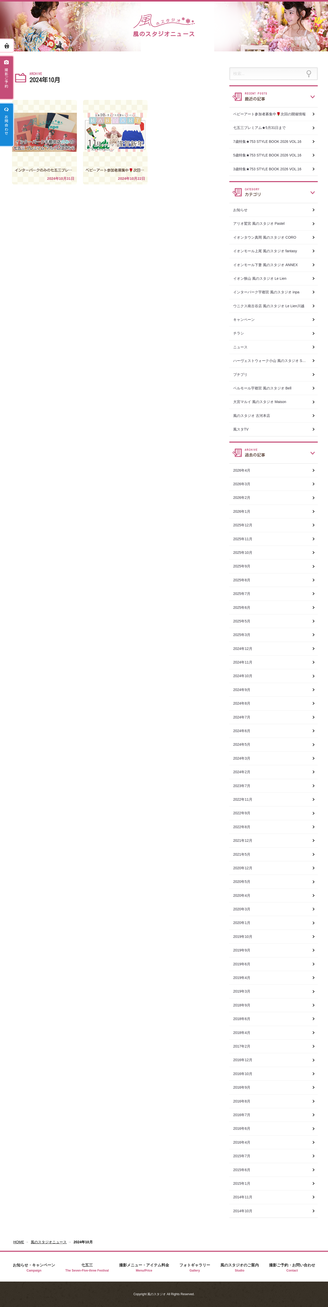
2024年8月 (244, 703)
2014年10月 (245, 1211)
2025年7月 (244, 594)
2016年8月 (244, 1101)
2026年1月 (244, 511)
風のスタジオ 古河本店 (254, 416)
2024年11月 (245, 662)
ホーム (7, 46)
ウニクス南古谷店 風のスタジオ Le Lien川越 (271, 306)
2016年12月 (245, 1060)
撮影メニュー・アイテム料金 (144, 1268)
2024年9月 (244, 690)
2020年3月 (244, 909)
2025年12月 (245, 525)
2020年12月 (245, 868)
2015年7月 (244, 1156)
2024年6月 (244, 731)
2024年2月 (244, 772)
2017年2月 (244, 1046)
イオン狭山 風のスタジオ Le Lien (262, 278)
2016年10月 (245, 1074)
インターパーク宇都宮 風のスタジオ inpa (269, 292)
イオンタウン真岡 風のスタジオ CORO (267, 237)
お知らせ (243, 210)
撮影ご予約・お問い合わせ (292, 1268)
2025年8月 (244, 580)
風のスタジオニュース (49, 1242)
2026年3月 (244, 484)
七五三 (87, 1268)
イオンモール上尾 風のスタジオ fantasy (268, 251)
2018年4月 (244, 1033)
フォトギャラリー (194, 1268)
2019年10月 (245, 937)
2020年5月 (244, 882)
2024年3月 (244, 758)
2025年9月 (244, 566)
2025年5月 (244, 621)
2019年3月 (244, 991)
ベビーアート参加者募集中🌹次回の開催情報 (272, 114)
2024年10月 (245, 676)
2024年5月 (244, 744)
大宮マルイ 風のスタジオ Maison (262, 402)
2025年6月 (244, 607)
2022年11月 (245, 799)
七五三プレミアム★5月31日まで (262, 128)
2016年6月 (244, 1128)
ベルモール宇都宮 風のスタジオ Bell (265, 388)
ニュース (243, 347)
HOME (18, 1242)
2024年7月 (244, 717)
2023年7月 (244, 786)
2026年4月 (244, 470)
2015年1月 (244, 1183)
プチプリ (243, 374)
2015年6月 (244, 1170)
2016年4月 (244, 1142)
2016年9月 (244, 1087)
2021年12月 (245, 840)
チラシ (241, 333)
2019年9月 (244, 950)
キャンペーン (246, 320)
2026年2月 (244, 498)
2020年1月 (244, 923)
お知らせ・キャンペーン (34, 1268)
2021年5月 (244, 854)
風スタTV (243, 429)
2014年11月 (245, 1197)
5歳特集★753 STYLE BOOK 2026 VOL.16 (270, 155)
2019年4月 (244, 978)
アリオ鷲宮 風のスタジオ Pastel (261, 223)
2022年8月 (244, 827)
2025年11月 (245, 539)
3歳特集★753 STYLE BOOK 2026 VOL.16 (270, 169)
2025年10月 (245, 552)
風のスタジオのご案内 (239, 1268)
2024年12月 (245, 649)
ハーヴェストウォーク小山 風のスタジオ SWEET (275, 361)
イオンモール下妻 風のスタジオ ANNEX (268, 265)
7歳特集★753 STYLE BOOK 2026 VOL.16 (270, 141)
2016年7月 (244, 1115)
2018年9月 (244, 1005)
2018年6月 (244, 1019)
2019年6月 (244, 964)
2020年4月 (244, 895)
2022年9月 (244, 813)
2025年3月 (244, 635)
